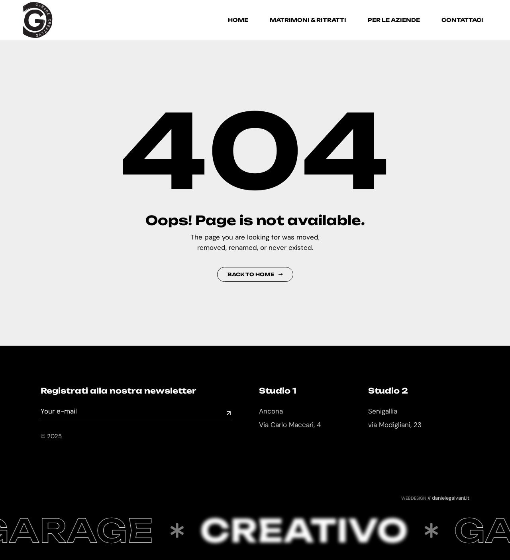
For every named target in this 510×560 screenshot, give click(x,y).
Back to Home (255, 274)
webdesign (413, 498)
